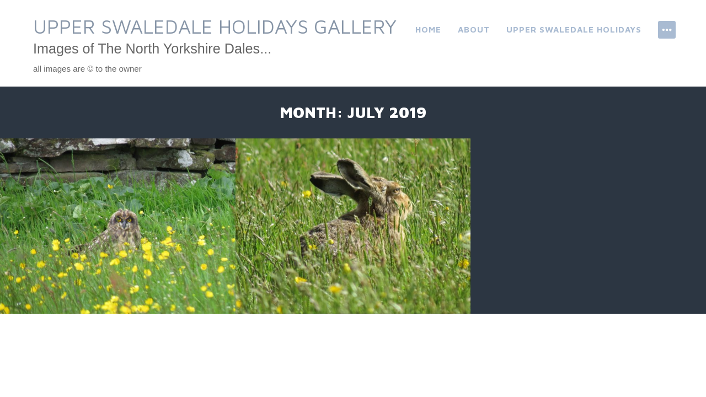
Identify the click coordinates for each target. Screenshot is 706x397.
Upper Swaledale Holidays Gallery (215, 26)
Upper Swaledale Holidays (573, 29)
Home (428, 29)
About (474, 29)
